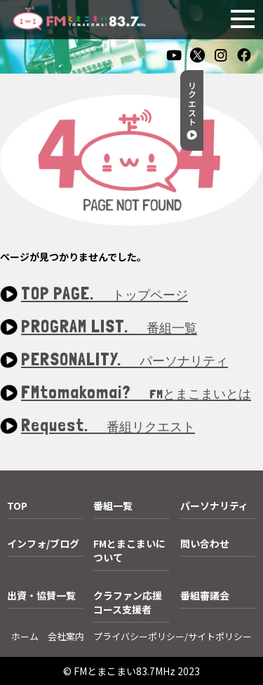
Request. (108, 425)
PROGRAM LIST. (109, 327)
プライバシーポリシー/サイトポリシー (172, 636)
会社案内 (66, 636)
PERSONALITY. (124, 360)
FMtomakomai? (136, 393)
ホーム (25, 636)
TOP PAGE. (104, 294)
